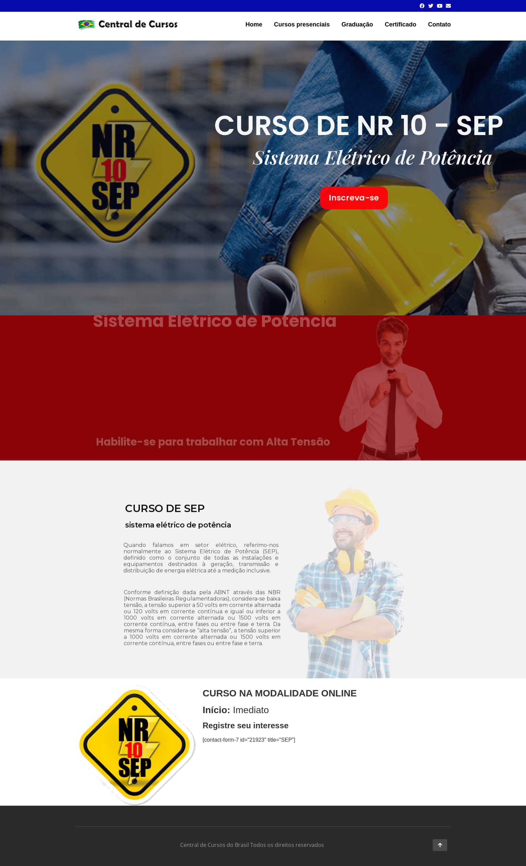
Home (254, 24)
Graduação (357, 24)
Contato (439, 24)
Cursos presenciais (302, 24)
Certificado (400, 24)
